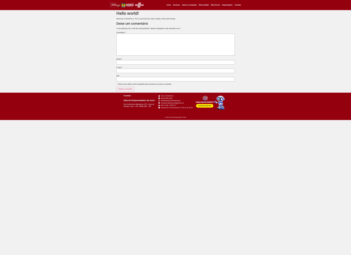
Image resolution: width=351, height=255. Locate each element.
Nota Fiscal (215, 5)
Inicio (169, 5)
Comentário (121, 32)
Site (117, 76)
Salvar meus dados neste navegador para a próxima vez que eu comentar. (144, 84)
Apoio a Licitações (189, 5)
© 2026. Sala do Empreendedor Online (175, 117)
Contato (238, 5)
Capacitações (227, 5)
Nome (119, 59)
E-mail (119, 67)
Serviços (176, 5)
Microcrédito (204, 5)
